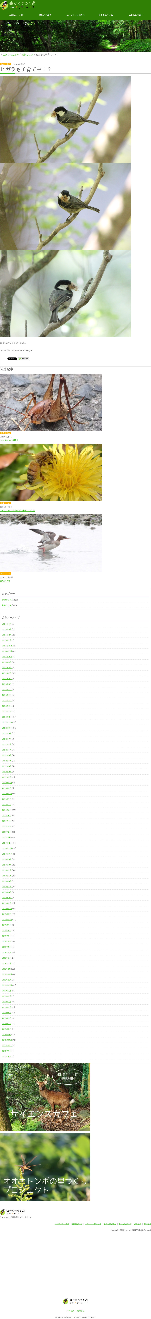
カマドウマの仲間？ (9, 440)
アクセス (137, 1224)
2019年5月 (6, 947)
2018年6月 (6, 1007)
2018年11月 (7, 980)
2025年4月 (7, 624)
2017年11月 (7, 1045)
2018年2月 (6, 1029)
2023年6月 (7, 684)
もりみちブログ (125, 1224)
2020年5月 (7, 881)
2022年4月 (7, 761)
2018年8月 (6, 996)
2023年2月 (7, 706)
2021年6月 (6, 810)
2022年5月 (7, 755)
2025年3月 (7, 629)
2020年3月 (7, 892)
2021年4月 (6, 821)
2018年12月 (7, 974)
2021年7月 (6, 804)
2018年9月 (6, 991)
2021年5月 (6, 815)
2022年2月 (7, 772)
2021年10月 (7, 794)
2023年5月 (7, 689)
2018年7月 (6, 1002)
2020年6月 (7, 876)
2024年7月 (7, 673)
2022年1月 (6, 777)
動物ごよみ (7, 600)
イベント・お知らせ (93, 1224)
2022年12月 (7, 717)
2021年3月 (6, 826)
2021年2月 (6, 832)
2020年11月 (7, 848)
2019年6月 (6, 941)
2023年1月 (6, 711)
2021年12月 (7, 783)
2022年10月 (7, 728)
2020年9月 (7, 859)
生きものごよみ (110, 1224)
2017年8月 (6, 1056)
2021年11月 (7, 788)
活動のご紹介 (77, 1224)
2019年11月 (7, 914)
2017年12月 (7, 1040)
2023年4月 (7, 695)
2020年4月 (7, 887)
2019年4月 (6, 952)
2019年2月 (6, 963)
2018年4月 (6, 1018)
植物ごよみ (7, 605)
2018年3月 (6, 1024)
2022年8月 (7, 739)
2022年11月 (7, 722)
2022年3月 (7, 766)
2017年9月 (6, 1051)
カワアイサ (5, 581)
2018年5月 (6, 1013)
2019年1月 (6, 969)
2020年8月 (7, 865)
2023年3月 (7, 700)
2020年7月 (7, 870)
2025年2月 (7, 635)
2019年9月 (6, 925)
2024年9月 (7, 662)
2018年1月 (6, 1034)
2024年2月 (7, 679)
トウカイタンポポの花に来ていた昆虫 (17, 510)
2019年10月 (7, 919)
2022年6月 (7, 750)
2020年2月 (7, 898)
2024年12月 (7, 646)
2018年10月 (7, 985)
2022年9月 (7, 733)
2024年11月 (7, 651)
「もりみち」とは (62, 1224)
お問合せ (147, 1224)
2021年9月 (6, 799)
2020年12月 (7, 843)
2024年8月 (7, 668)
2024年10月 (7, 657)
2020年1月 (6, 903)
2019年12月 (7, 909)
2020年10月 (7, 854)
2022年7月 (7, 744)
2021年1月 (6, 837)
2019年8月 (6, 930)
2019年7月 (6, 936)
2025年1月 (6, 640)
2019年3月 (6, 958)
